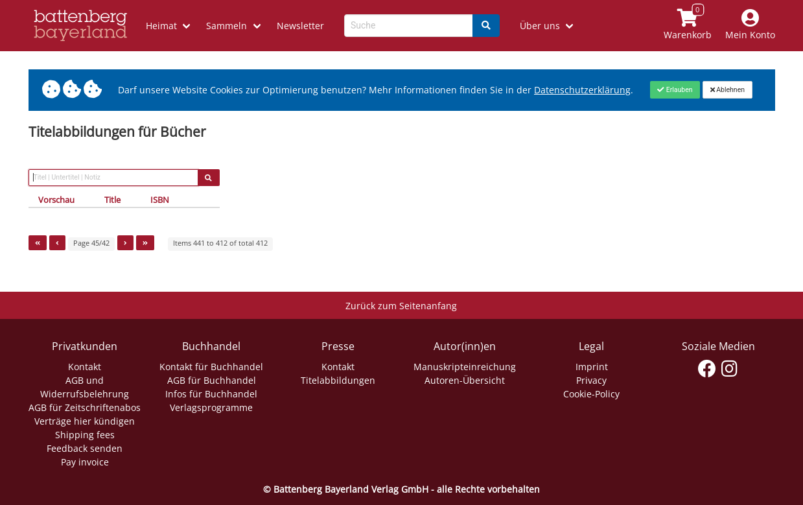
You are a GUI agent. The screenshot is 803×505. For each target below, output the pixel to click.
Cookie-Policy (591, 394)
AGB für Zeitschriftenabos (85, 407)
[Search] (486, 25)
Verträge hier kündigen (84, 421)
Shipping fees (85, 435)
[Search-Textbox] (408, 25)
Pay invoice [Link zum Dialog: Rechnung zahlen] (85, 462)
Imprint (592, 366)
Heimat (161, 25)
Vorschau (56, 200)
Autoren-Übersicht (465, 380)
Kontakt (84, 366)
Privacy (591, 380)
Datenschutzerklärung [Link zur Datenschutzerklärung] (582, 90)
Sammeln (226, 25)
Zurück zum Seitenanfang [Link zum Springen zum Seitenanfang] (401, 305)
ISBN (159, 200)
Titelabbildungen (338, 380)
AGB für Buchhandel (211, 380)
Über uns (540, 25)
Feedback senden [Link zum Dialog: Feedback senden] (84, 448)
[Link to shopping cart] (687, 25)
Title (112, 200)
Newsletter (300, 25)
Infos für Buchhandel (211, 394)
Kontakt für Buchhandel (211, 366)
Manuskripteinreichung (464, 366)
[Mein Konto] (750, 25)
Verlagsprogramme (211, 407)
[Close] (675, 89)
